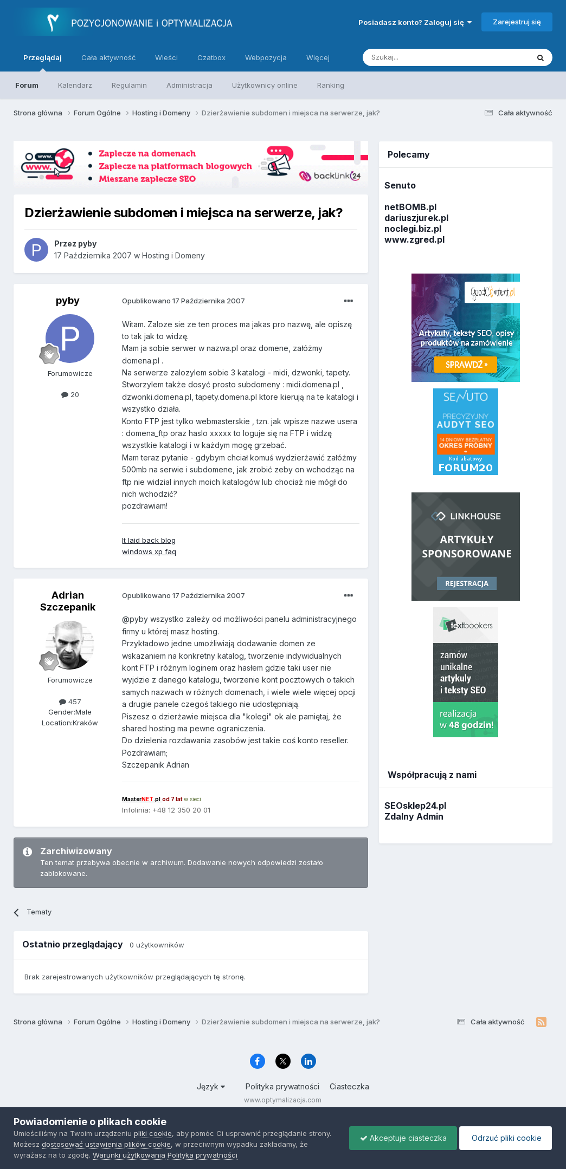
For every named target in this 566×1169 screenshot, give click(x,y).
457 (70, 701)
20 (70, 394)
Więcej (318, 57)
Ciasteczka (349, 1086)
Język (211, 1086)
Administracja (189, 85)
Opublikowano (183, 300)
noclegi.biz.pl (412, 228)
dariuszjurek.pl (416, 217)
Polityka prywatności (282, 1086)
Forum (26, 85)
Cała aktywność (108, 57)
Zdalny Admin (413, 816)
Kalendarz (75, 85)
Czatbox (211, 57)
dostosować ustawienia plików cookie (106, 1144)
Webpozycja (266, 57)
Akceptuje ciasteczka (400, 1137)
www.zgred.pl (414, 239)
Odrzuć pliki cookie (504, 1137)
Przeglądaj (42, 62)
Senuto (400, 185)
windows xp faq (149, 551)
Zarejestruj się (517, 21)
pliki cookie (153, 1133)
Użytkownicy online (265, 85)
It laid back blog (149, 540)
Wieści (166, 57)
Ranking (330, 85)
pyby (68, 300)
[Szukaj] (419, 57)
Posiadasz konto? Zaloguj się (415, 22)
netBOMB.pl (410, 207)
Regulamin (129, 85)
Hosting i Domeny (173, 255)
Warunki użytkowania (129, 1155)
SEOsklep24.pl (415, 805)
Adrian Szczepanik (67, 601)
